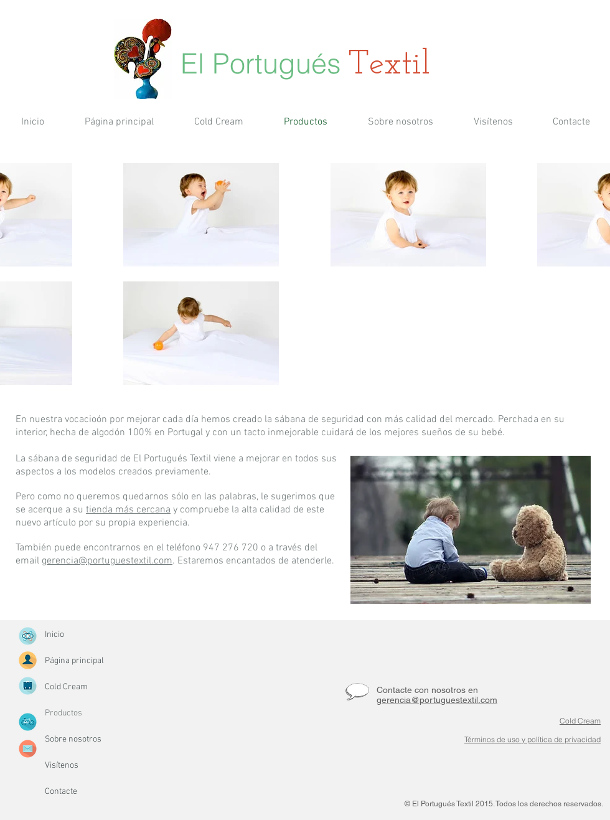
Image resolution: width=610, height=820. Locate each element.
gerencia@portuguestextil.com (107, 561)
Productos (63, 713)
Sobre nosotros (73, 739)
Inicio (54, 634)
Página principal (74, 661)
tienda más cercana (128, 510)
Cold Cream (66, 687)
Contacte (61, 791)
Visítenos (61, 765)
